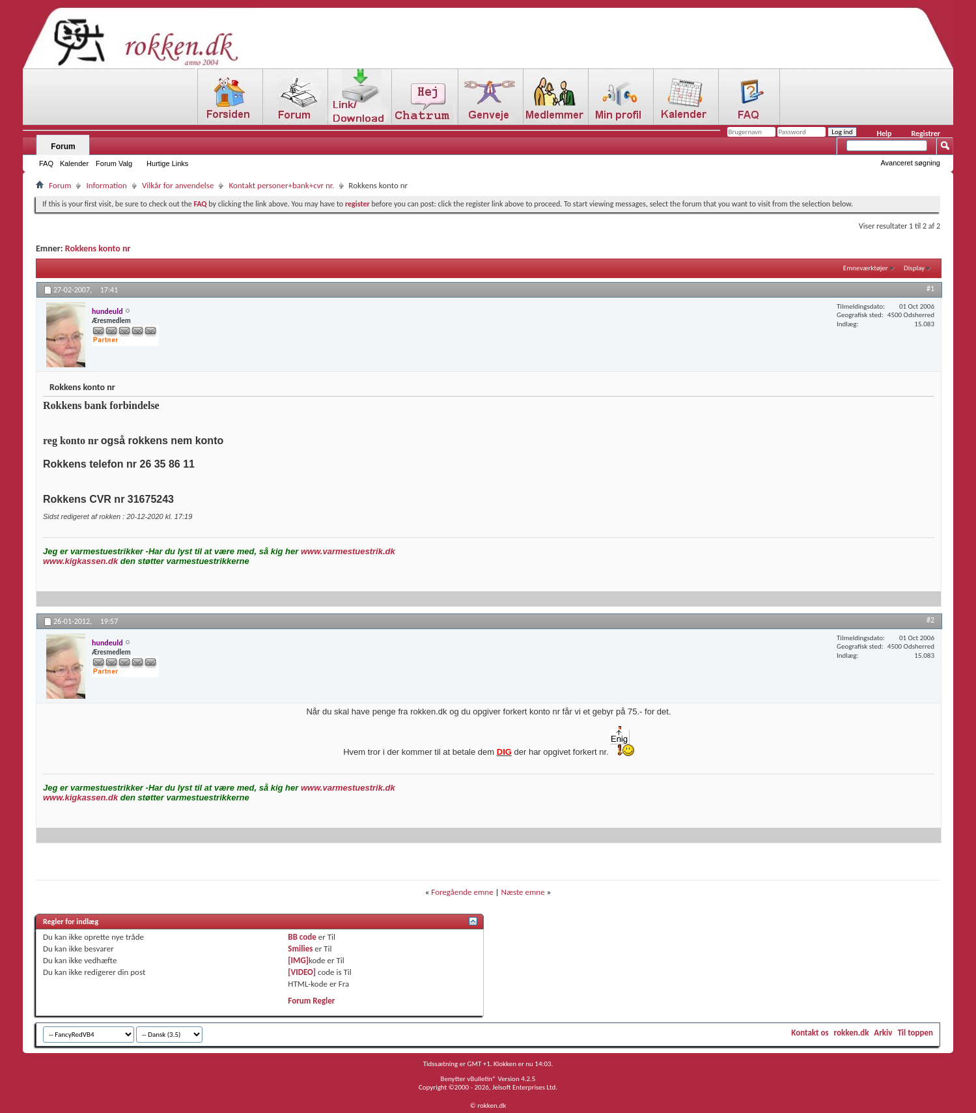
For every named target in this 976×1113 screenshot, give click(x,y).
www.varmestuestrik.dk (348, 551)
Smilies (300, 948)
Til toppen (915, 1032)
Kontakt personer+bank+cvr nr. (281, 185)
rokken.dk (851, 1032)
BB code (302, 937)
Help (883, 133)
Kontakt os (809, 1032)
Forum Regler (311, 1001)
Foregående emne (462, 892)
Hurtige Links (167, 163)
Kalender (74, 163)
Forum (63, 146)
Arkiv (883, 1032)
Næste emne (523, 892)
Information (106, 185)
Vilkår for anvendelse (178, 185)
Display (914, 268)
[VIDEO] (302, 972)
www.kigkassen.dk (80, 561)
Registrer (925, 133)
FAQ (46, 163)
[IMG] (298, 960)
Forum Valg (114, 163)
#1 (930, 288)
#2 (930, 620)
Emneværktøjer (865, 268)
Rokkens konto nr (98, 248)
